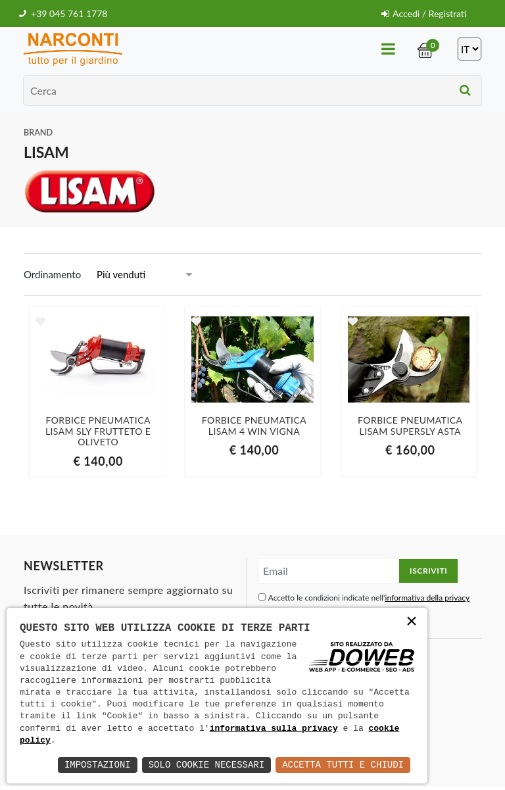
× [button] (412, 622)
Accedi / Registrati (423, 13)
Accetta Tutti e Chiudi (343, 764)
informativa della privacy (427, 598)
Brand (38, 132)
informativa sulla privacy (274, 729)
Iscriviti (428, 571)
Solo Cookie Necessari (206, 764)
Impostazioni (97, 764)
